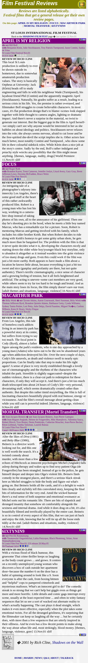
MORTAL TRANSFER (37, 25)
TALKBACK (67, 658)
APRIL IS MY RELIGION (33, 23)
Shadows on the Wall (67, 642)
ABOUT (54, 658)
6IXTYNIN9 (58, 25)
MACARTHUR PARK (72, 23)
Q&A (46, 658)
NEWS (38, 658)
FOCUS (54, 23)
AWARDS (28, 658)
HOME (18, 658)
